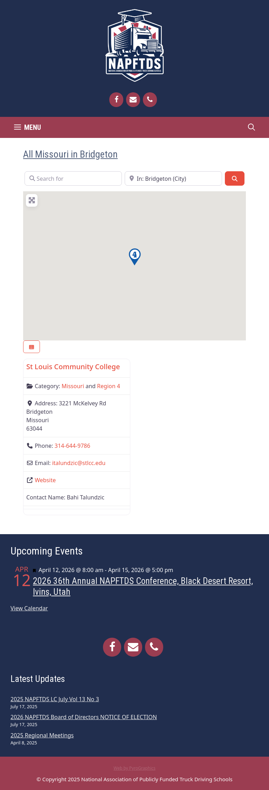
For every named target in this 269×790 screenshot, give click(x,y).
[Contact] (133, 99)
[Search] (234, 178)
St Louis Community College (73, 366)
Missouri (73, 386)
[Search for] (73, 178)
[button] (134, 257)
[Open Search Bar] (251, 127)
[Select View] (31, 346)
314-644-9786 (72, 446)
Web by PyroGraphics (134, 768)
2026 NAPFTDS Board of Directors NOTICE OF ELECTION (84, 717)
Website (45, 480)
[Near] (173, 178)
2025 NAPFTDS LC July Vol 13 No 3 (55, 699)
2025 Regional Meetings (42, 735)
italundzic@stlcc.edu (78, 463)
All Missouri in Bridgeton (70, 154)
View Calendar (29, 608)
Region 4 (108, 386)
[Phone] (150, 99)
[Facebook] (116, 99)
